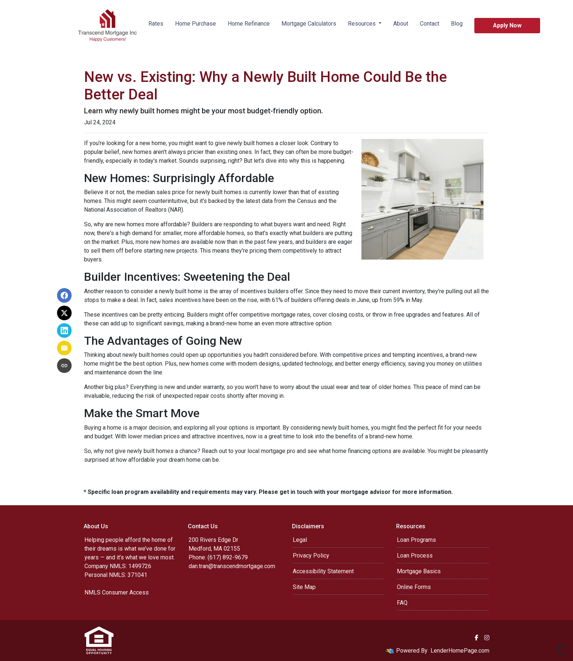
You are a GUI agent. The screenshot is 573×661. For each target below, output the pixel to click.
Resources (362, 23)
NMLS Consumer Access (116, 592)
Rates (155, 23)
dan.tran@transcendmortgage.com (232, 566)
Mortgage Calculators (308, 23)
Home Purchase (195, 23)
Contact (429, 23)
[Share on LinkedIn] (64, 330)
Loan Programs (416, 539)
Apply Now (507, 25)
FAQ (402, 602)
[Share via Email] (64, 348)
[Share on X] (64, 313)
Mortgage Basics (419, 571)
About (400, 23)
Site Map (304, 586)
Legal (300, 539)
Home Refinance (249, 23)
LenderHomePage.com (459, 650)
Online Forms (414, 586)
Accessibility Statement (323, 571)
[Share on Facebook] (64, 295)
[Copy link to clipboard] (64, 365)
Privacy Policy (311, 555)
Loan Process (415, 555)
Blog (457, 23)
